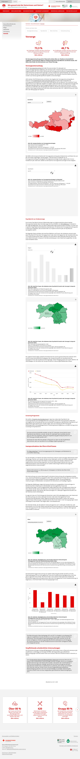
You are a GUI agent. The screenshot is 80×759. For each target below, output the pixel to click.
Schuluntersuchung (65, 30)
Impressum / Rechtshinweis (9, 752)
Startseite (28, 23)
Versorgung (6, 31)
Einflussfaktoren (16, 11)
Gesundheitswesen (28, 11)
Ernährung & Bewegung (57, 11)
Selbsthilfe (6, 29)
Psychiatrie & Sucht (71, 11)
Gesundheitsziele (60, 1)
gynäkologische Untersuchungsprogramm (44, 80)
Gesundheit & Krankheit (42, 11)
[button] (77, 709)
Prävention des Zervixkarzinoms (40, 419)
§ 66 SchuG (48, 650)
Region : (30, 247)
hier (37, 471)
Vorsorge (5, 33)
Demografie (6, 11)
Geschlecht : (31, 169)
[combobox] (41, 171)
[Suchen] (47, 1)
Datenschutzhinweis (7, 754)
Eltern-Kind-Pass (54, 30)
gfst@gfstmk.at (9, 747)
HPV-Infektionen (65, 224)
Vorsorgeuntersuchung (32, 30)
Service (70, 1)
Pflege (5, 27)
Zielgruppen (5, 1)
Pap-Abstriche (44, 30)
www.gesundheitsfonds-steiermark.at (16, 749)
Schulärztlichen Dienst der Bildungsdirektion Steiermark (44, 659)
